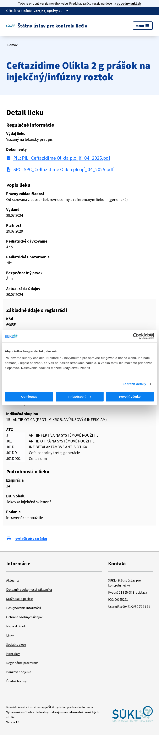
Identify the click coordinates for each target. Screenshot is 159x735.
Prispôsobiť (79, 396)
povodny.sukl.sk (129, 3)
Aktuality (12, 580)
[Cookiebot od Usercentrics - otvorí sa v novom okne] (136, 336)
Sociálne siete (16, 644)
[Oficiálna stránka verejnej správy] (52, 10)
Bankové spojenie (18, 672)
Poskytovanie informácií (23, 608)
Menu (143, 25)
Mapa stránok (16, 626)
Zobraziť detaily (134, 384)
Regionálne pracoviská (22, 663)
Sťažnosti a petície (19, 599)
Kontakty (13, 654)
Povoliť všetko (130, 396)
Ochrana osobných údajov (24, 617)
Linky (10, 635)
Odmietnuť (29, 396)
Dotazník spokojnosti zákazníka (29, 589)
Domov (12, 45)
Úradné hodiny (16, 681)
